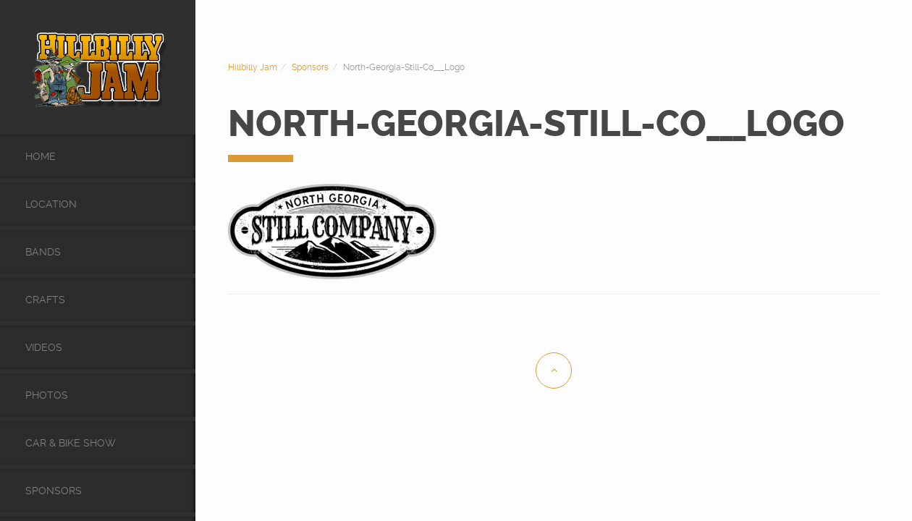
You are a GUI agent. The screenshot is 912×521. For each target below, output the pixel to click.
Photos (46, 395)
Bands (43, 252)
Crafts (45, 299)
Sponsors (53, 490)
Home (40, 156)
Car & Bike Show (70, 443)
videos (43, 347)
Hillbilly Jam (252, 67)
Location (51, 204)
